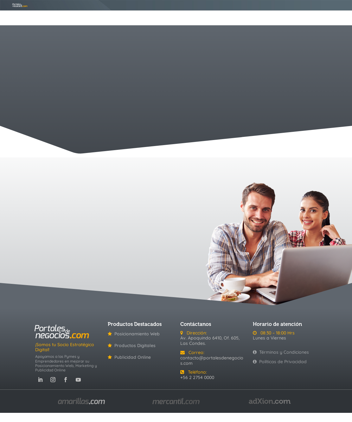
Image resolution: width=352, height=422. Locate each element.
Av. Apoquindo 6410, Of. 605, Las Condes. (210, 340)
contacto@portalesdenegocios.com (211, 360)
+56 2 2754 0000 (197, 377)
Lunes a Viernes (269, 338)
